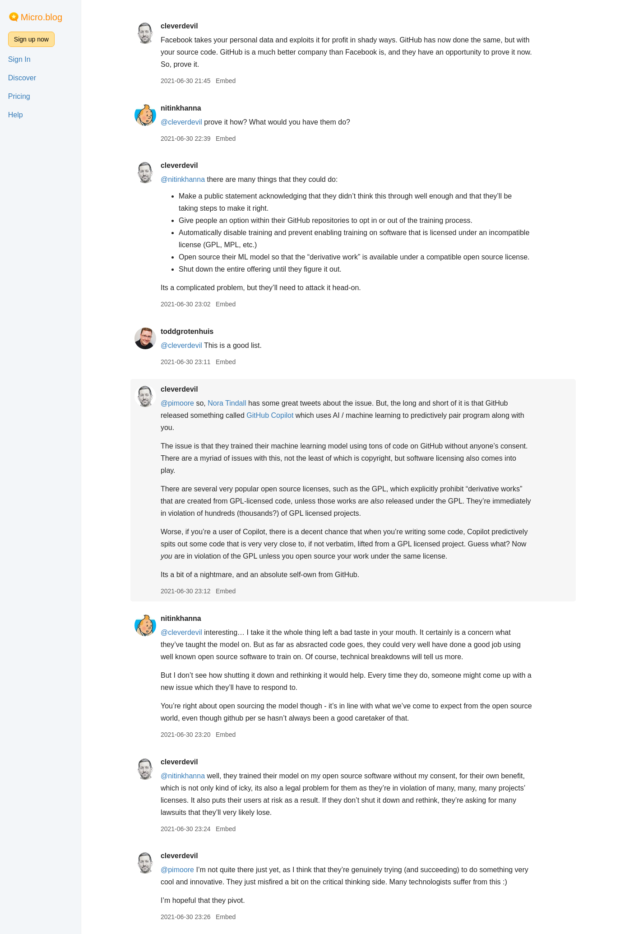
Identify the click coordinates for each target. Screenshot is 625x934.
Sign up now (31, 39)
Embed (226, 80)
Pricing (19, 96)
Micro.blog (41, 17)
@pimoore (177, 403)
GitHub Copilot (269, 415)
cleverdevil (179, 26)
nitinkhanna (181, 108)
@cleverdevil (181, 122)
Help (15, 115)
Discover (22, 78)
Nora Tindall (227, 403)
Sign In (19, 59)
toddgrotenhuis (187, 331)
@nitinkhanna (183, 179)
